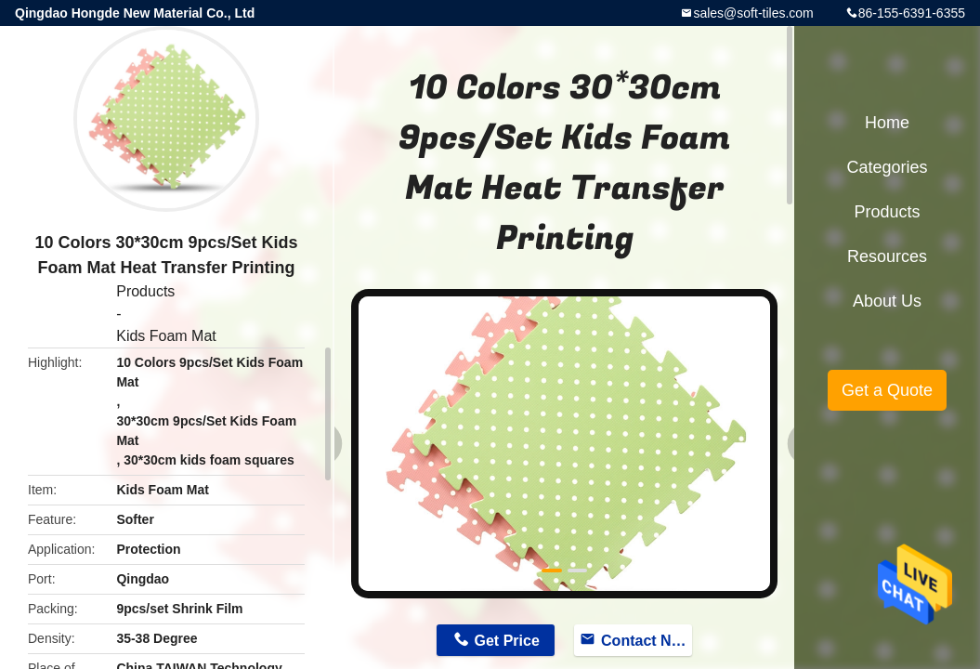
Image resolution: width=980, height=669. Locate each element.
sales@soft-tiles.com (753, 13)
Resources (887, 256)
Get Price (507, 641)
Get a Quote (887, 390)
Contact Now (646, 641)
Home (887, 122)
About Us (887, 301)
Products (145, 291)
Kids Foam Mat (166, 336)
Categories (886, 167)
